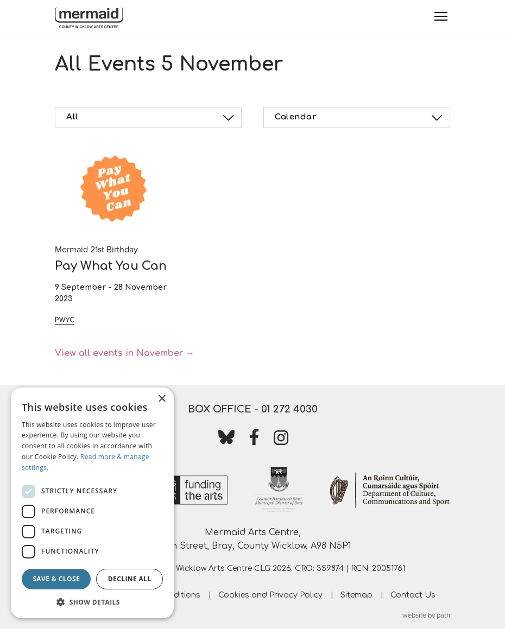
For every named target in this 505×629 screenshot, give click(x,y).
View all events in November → (124, 353)
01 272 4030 (289, 409)
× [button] (161, 399)
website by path (426, 615)
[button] (92, 601)
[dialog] (92, 502)
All (151, 118)
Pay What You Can (111, 265)
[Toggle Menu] (441, 16)
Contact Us (412, 595)
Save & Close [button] (56, 578)
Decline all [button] (130, 578)
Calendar (360, 118)
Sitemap (356, 595)
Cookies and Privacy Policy (270, 595)
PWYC (64, 320)
